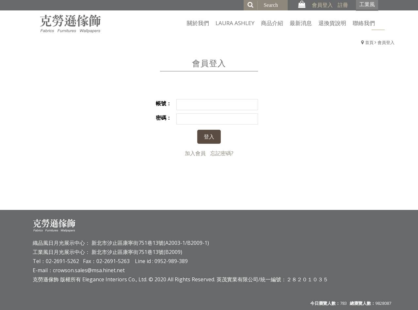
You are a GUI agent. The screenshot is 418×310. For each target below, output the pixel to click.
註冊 (343, 4)
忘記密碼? (221, 153)
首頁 (369, 42)
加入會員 (195, 153)
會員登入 (322, 4)
